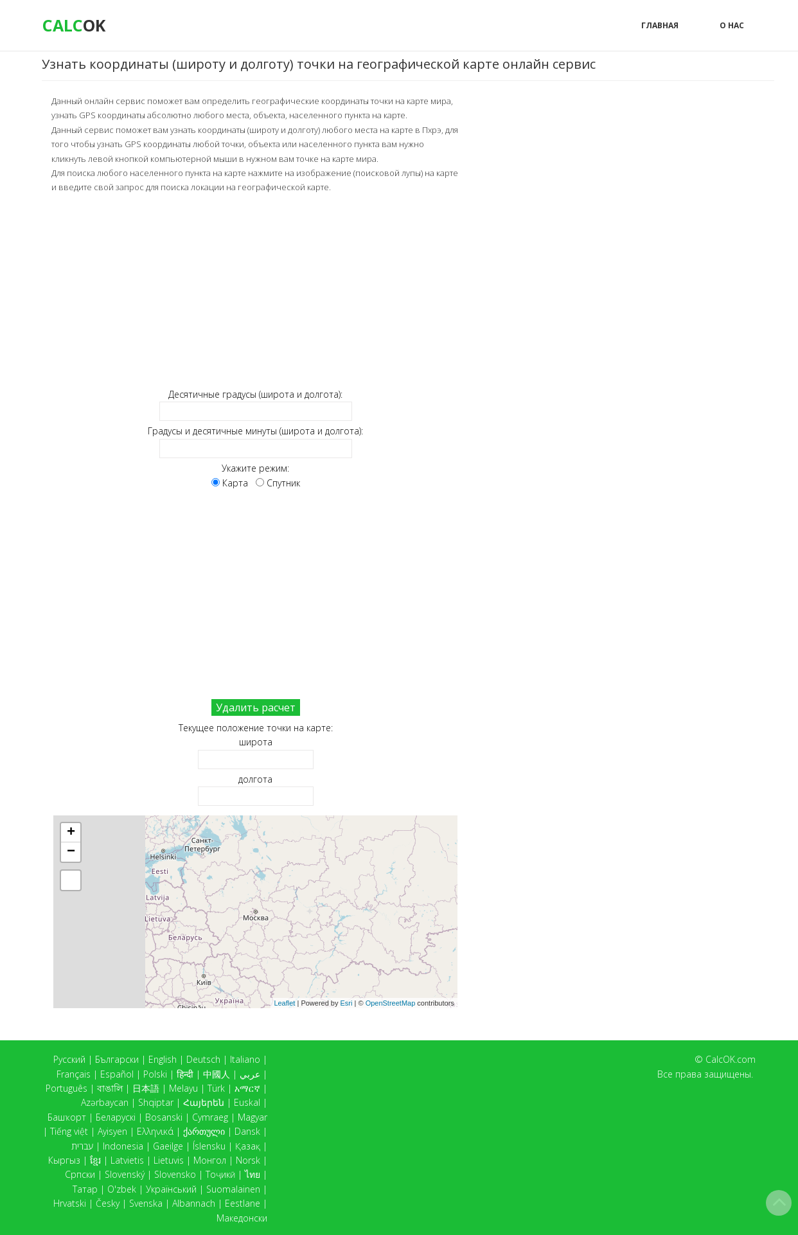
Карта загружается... (260, 911)
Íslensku (209, 1146)
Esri (347, 1002)
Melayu (183, 1088)
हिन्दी (185, 1074)
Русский (69, 1059)
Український (171, 1189)
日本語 (145, 1088)
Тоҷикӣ (220, 1174)
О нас (732, 25)
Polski (155, 1074)
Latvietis (127, 1160)
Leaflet (284, 1002)
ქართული (204, 1131)
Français (74, 1074)
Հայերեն (203, 1102)
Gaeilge (168, 1146)
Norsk (248, 1160)
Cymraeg (210, 1117)
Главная (659, 25)
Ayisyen (112, 1131)
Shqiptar (155, 1102)
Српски (80, 1174)
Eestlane (242, 1203)
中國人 (216, 1074)
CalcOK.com (730, 1059)
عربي (250, 1074)
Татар (85, 1189)
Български (117, 1059)
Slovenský (125, 1174)
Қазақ (247, 1146)
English (162, 1059)
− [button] (71, 851)
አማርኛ (247, 1088)
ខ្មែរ (95, 1160)
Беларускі (116, 1117)
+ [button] (71, 832)
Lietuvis (169, 1160)
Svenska (146, 1203)
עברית (82, 1146)
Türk (216, 1088)
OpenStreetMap (391, 1002)
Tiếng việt (69, 1131)
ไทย (252, 1174)
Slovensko (175, 1174)
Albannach (193, 1203)
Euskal (247, 1102)
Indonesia (123, 1146)
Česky (108, 1203)
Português (66, 1088)
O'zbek (121, 1189)
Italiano (245, 1059)
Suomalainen (233, 1189)
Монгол (209, 1160)
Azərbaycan (105, 1102)
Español (117, 1074)
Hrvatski (69, 1203)
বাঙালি (110, 1088)
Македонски (242, 1218)
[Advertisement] (255, 290)
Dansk (247, 1131)
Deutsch (203, 1059)
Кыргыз (64, 1160)
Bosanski (163, 1117)
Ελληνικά (155, 1131)
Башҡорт (67, 1117)
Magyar (252, 1117)
